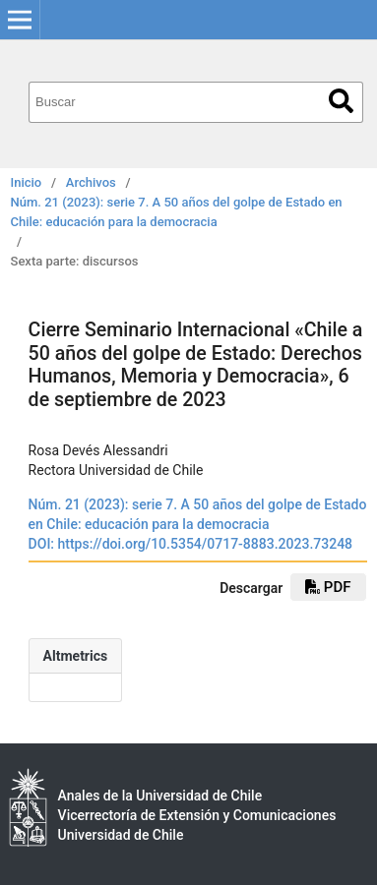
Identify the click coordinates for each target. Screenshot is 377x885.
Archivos (91, 182)
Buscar (341, 100)
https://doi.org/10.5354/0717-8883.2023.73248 (205, 544)
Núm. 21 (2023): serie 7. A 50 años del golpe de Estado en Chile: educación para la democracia (177, 212)
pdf (327, 587)
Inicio (26, 182)
